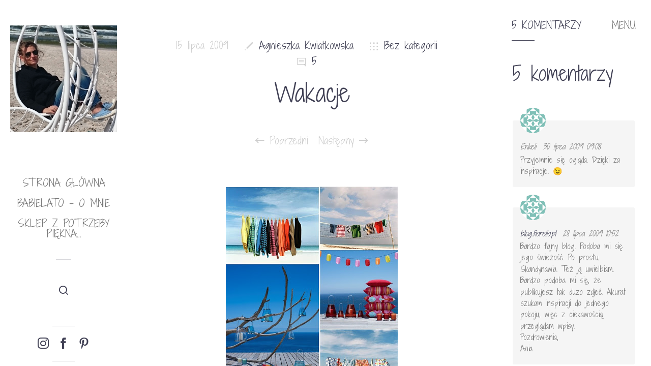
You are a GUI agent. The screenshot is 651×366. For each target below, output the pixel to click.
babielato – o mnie (63, 203)
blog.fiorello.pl (538, 233)
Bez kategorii (410, 45)
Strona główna (63, 182)
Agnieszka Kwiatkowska (306, 45)
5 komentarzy (546, 25)
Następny (343, 141)
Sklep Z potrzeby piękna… (63, 228)
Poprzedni (281, 141)
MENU (623, 25)
